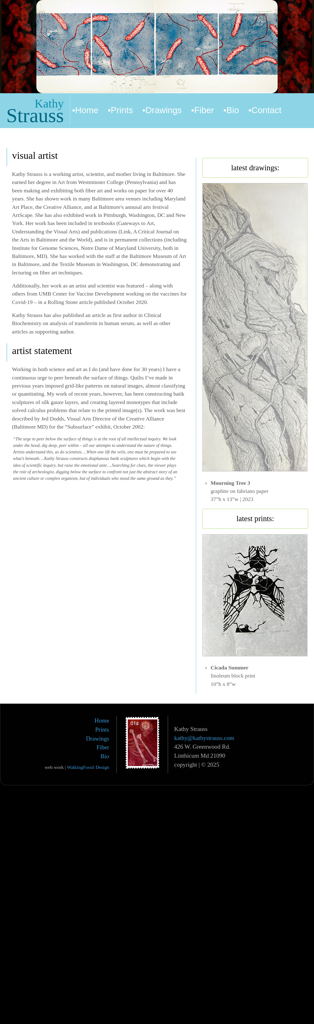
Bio (104, 756)
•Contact (264, 110)
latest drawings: (255, 167)
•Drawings (162, 110)
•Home (85, 110)
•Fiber (202, 110)
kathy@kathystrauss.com (204, 738)
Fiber (102, 747)
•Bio (231, 110)
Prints (102, 729)
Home (102, 720)
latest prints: (255, 518)
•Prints (120, 110)
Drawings (97, 738)
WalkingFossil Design (88, 767)
